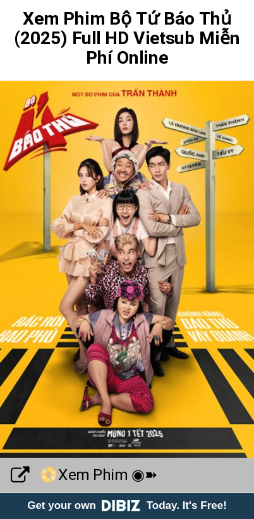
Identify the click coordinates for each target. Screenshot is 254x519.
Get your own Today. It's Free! (127, 505)
